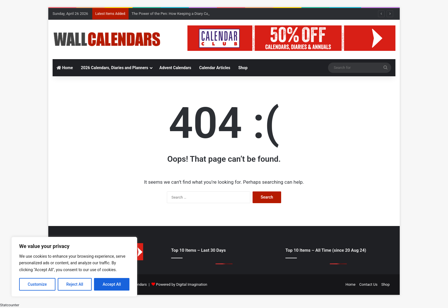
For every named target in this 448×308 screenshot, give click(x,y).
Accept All (112, 284)
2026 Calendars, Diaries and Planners (114, 67)
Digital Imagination (191, 284)
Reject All (74, 284)
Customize (37, 284)
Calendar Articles (214, 67)
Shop (242, 67)
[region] (74, 267)
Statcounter (9, 305)
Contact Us (368, 284)
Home (65, 67)
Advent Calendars (175, 67)
